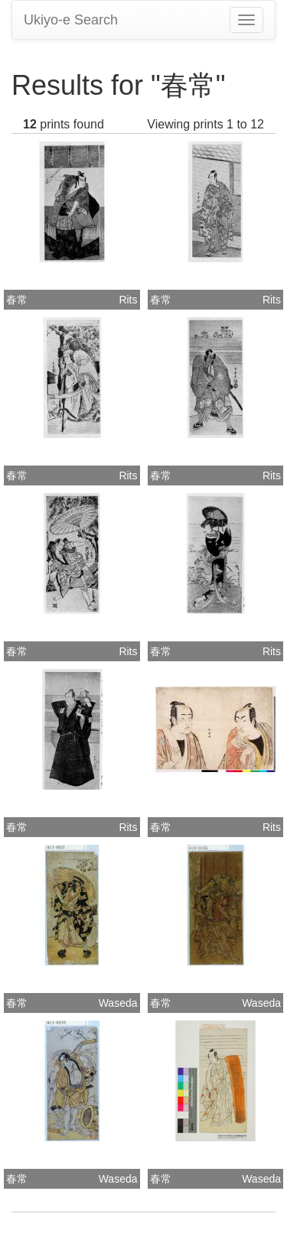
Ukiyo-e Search (71, 20)
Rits (128, 300)
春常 (17, 300)
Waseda (118, 1003)
